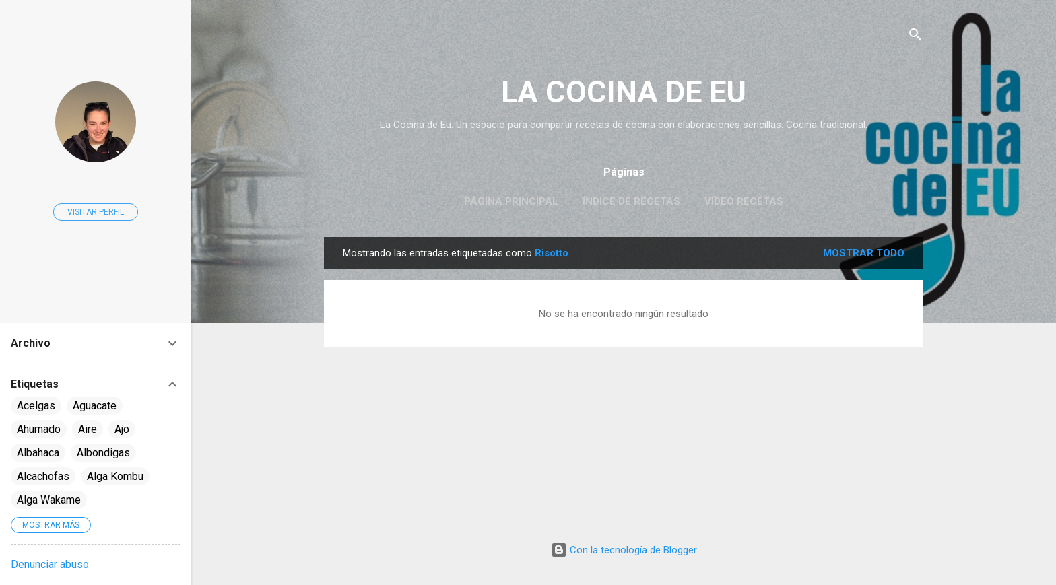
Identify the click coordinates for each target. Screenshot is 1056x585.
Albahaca (38, 452)
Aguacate (95, 405)
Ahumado (39, 429)
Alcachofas (43, 476)
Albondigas (103, 452)
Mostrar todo (863, 253)
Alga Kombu (115, 476)
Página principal (511, 201)
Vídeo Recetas (743, 201)
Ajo (121, 429)
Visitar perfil (95, 212)
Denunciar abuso (50, 564)
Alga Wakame (49, 499)
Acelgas (36, 405)
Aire (87, 429)
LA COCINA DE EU (623, 92)
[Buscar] (915, 36)
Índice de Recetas (631, 201)
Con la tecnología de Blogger (624, 550)
